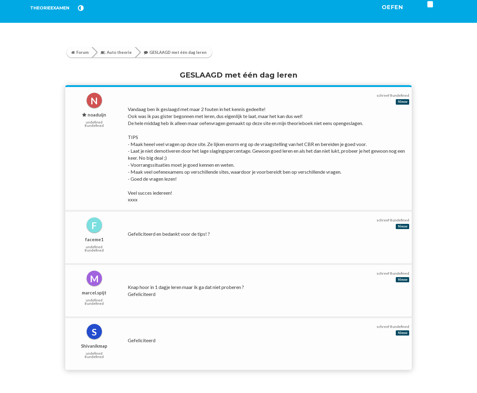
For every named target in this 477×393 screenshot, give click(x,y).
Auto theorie (116, 52)
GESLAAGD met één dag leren (175, 52)
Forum (80, 52)
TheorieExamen (59, 15)
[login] (449, 12)
